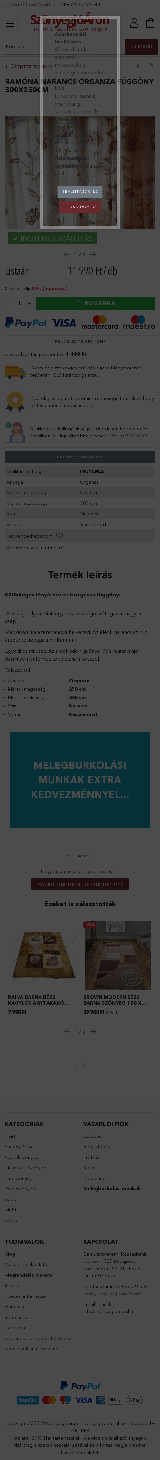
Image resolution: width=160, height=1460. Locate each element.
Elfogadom (77, 206)
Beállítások (76, 191)
